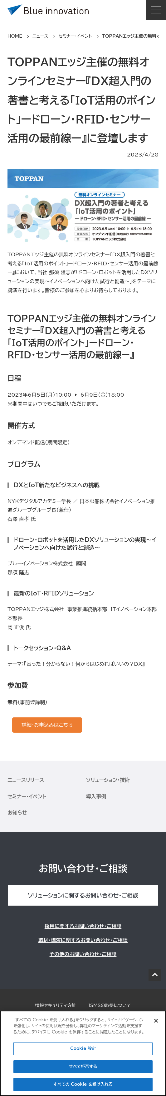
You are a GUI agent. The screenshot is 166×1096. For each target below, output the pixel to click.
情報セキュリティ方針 (55, 1005)
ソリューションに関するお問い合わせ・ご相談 (83, 895)
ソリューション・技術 (108, 779)
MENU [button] (156, 10)
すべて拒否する (83, 1067)
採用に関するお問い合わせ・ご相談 (83, 926)
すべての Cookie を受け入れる (83, 1084)
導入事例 (96, 796)
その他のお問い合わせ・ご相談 (83, 954)
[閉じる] (156, 1021)
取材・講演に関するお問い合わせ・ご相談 (83, 940)
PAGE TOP (155, 975)
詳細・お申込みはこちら (47, 724)
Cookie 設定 (83, 1049)
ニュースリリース (25, 779)
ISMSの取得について (109, 1005)
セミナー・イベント (26, 796)
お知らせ (17, 812)
